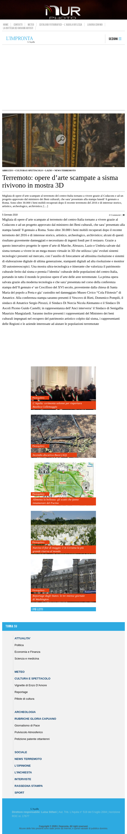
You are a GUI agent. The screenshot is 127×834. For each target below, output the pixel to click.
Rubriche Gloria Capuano (35, 718)
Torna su (11, 626)
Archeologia (25, 712)
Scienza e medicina (27, 658)
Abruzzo (7, 170)
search (100, 39)
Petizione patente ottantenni (32, 739)
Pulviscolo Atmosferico (29, 732)
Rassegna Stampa (29, 785)
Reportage (21, 692)
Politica (19, 645)
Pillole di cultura (24, 698)
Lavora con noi (95, 24)
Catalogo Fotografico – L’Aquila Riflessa (60, 24)
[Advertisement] (63, 77)
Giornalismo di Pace (27, 725)
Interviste (23, 779)
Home (5, 24)
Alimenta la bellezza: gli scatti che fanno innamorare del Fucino (56, 501)
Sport (19, 792)
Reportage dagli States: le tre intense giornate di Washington (59, 597)
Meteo (31, 24)
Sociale (21, 752)
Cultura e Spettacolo (29, 170)
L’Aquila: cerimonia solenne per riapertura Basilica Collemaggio (57, 405)
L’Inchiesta (23, 772)
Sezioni (113, 39)
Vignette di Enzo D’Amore (31, 685)
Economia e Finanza (27, 651)
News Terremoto (65, 170)
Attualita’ (23, 638)
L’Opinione (23, 765)
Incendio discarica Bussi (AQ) (50, 455)
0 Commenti (114, 215)
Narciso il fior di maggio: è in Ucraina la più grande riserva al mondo (58, 549)
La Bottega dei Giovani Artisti (18, 28)
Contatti (18, 24)
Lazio (48, 170)
